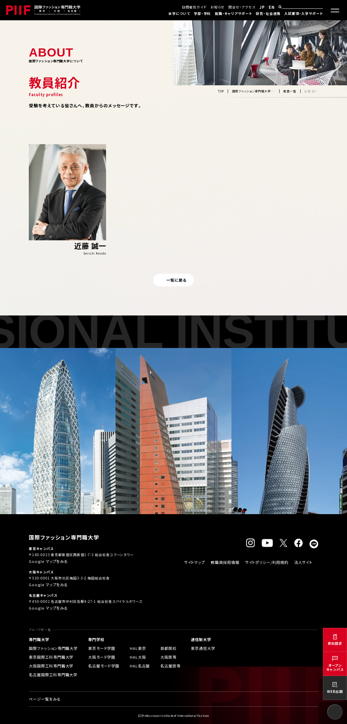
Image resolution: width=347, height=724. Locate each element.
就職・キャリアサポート (233, 13)
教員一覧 (289, 91)
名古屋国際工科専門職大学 (53, 674)
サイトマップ (194, 562)
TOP (221, 91)
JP (262, 7)
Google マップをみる (48, 561)
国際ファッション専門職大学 (53, 648)
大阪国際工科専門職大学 (51, 665)
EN (272, 7)
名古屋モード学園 (103, 665)
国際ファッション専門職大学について (253, 91)
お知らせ (217, 6)
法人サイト (303, 562)
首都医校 (168, 648)
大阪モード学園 (101, 657)
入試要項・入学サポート (303, 13)
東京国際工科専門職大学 (51, 657)
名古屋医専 (170, 665)
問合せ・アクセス (241, 6)
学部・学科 (202, 13)
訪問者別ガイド (194, 6)
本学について (179, 13)
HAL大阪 (138, 657)
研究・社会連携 (268, 13)
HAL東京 (138, 648)
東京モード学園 (101, 648)
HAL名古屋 (140, 665)
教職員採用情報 (225, 562)
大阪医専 (168, 657)
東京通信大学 (203, 648)
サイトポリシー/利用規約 (266, 562)
